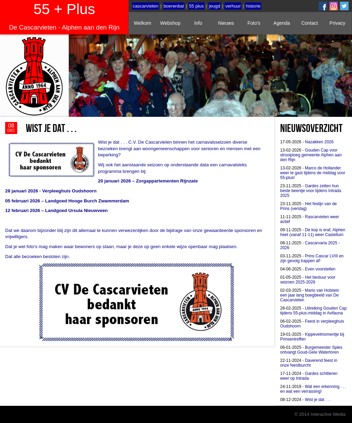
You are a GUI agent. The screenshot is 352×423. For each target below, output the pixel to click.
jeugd (214, 6)
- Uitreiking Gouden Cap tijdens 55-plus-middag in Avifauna (313, 310)
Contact (309, 23)
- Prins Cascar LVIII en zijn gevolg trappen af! (312, 258)
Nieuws (226, 23)
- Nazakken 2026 (306, 142)
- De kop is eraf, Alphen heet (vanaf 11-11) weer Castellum (312, 232)
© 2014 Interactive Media (320, 414)
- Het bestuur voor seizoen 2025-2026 (308, 280)
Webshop (170, 23)
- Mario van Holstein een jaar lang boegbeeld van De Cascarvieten (309, 295)
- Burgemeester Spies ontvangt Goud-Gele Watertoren (311, 350)
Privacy (337, 23)
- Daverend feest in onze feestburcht (308, 363)
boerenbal (174, 6)
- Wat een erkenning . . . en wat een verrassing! (313, 389)
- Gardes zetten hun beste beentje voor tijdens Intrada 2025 (310, 190)
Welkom (142, 23)
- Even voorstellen (308, 269)
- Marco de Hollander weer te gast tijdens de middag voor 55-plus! (312, 173)
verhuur (233, 6)
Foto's (254, 23)
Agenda (281, 23)
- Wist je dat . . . (305, 399)
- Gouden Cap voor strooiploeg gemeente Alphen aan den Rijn (311, 155)
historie (253, 6)
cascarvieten (145, 6)
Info (198, 23)
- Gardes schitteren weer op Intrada (309, 376)
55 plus (196, 6)
